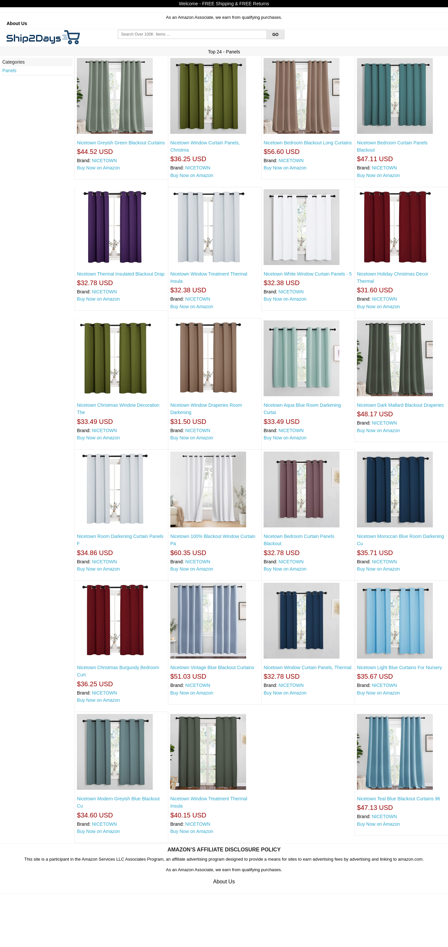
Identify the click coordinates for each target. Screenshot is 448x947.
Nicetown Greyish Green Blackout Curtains (121, 142)
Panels (9, 70)
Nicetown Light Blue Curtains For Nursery (399, 667)
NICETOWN (104, 160)
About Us (17, 23)
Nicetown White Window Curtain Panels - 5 (308, 274)
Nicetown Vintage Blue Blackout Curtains (212, 667)
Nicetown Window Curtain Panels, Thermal (307, 667)
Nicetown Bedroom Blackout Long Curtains (308, 142)
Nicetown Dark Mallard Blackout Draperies (400, 405)
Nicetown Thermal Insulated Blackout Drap (120, 274)
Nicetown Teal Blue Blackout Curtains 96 (398, 798)
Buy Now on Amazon (98, 167)
